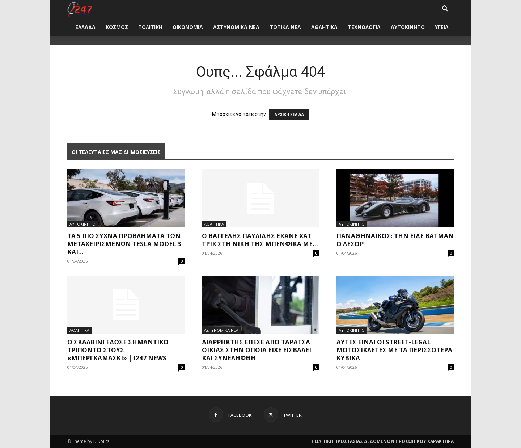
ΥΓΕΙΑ (442, 27)
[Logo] (79, 8)
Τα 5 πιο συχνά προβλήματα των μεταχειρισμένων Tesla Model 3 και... (124, 244)
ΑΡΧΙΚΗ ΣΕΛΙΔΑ (289, 114)
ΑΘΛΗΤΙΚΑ (324, 27)
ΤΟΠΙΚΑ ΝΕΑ (285, 27)
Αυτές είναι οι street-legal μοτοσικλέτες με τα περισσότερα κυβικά (394, 350)
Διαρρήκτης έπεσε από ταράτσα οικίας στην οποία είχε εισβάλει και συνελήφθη (256, 350)
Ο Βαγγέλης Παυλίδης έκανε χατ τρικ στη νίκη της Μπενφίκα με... (260, 240)
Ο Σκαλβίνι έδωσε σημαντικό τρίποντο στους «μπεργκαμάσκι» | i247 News (118, 350)
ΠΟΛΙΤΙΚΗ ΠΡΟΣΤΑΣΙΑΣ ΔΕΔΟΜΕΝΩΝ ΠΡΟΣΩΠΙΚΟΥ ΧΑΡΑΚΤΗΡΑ (383, 441)
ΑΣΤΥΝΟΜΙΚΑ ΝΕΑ (236, 27)
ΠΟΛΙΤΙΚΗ (150, 27)
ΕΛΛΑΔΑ (85, 27)
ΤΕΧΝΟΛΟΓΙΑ (364, 27)
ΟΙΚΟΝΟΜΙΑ (188, 27)
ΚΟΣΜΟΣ (117, 27)
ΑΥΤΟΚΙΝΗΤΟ (408, 27)
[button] (445, 9)
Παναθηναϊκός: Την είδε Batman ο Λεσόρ (395, 240)
